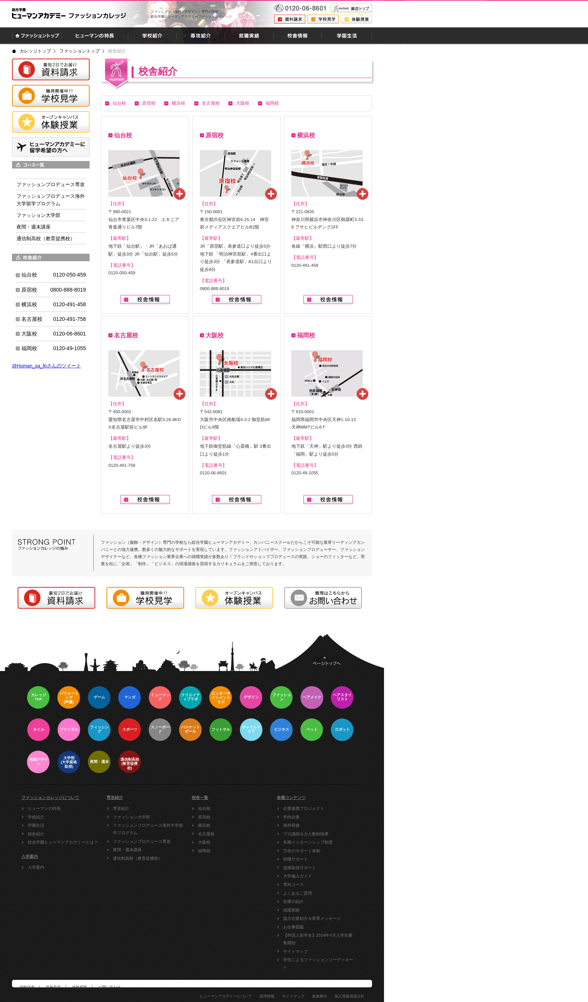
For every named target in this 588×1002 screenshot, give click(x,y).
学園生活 (36, 825)
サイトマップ (295, 951)
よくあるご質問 (297, 893)
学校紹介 (36, 817)
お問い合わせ (109, 987)
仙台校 (119, 103)
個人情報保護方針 (349, 996)
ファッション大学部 (131, 817)
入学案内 (36, 867)
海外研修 (291, 825)
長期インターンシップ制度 (308, 842)
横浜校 (178, 103)
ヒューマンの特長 (44, 808)
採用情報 (267, 996)
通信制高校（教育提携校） (137, 858)
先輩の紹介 (293, 901)
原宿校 (149, 103)
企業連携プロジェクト (303, 808)
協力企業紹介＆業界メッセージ (312, 918)
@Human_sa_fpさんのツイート (46, 366)
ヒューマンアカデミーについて (226, 996)
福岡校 (272, 103)
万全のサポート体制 (301, 851)
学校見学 (53, 987)
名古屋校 (211, 103)
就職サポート (295, 859)
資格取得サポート (299, 867)
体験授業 (79, 987)
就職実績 (291, 910)
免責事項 (319, 996)
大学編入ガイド (297, 876)
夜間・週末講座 (127, 849)
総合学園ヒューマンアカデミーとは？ (63, 842)
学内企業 (291, 817)
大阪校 (242, 103)
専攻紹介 (121, 808)
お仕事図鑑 (293, 927)
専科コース (293, 884)
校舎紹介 (36, 834)
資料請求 (27, 987)
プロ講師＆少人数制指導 (305, 834)
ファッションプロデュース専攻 (142, 841)
